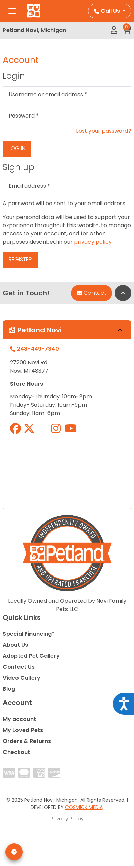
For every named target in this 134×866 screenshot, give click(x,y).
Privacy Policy (67, 818)
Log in (17, 148)
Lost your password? (103, 131)
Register (20, 259)
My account (19, 719)
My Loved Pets (23, 730)
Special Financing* (28, 634)
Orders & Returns (27, 741)
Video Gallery (21, 678)
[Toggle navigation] (12, 11)
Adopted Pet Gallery (31, 656)
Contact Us (19, 667)
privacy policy (93, 242)
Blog (9, 689)
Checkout (16, 752)
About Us (15, 645)
